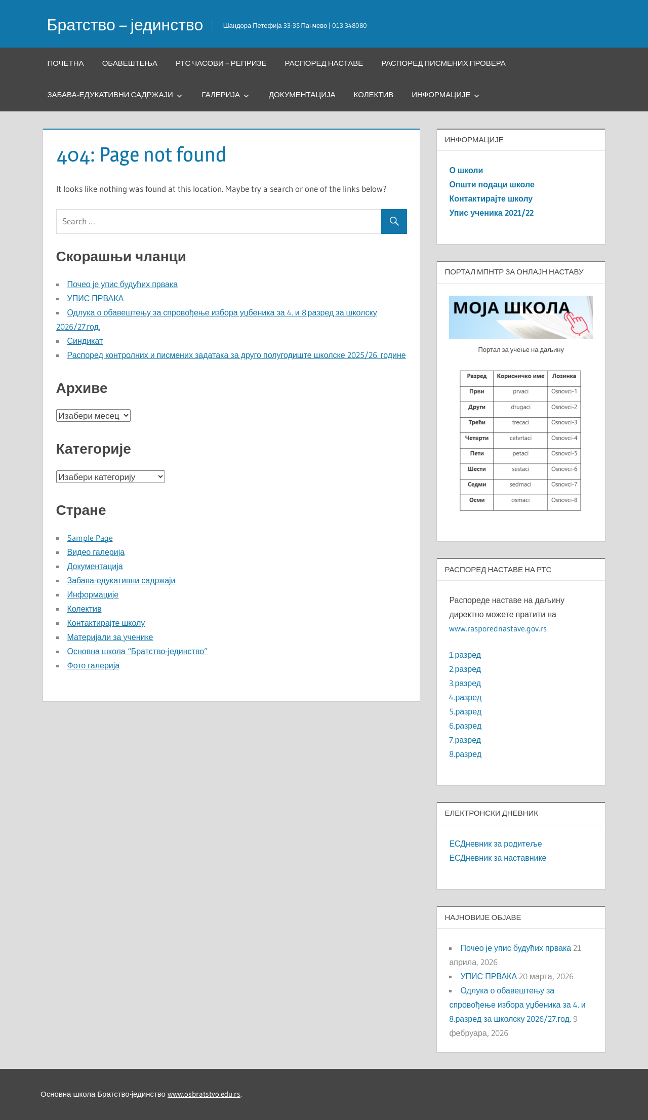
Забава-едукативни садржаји (110, 94)
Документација (302, 94)
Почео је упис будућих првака (122, 284)
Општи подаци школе (491, 184)
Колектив (374, 94)
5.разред (465, 711)
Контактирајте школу (106, 623)
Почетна (66, 63)
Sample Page (90, 538)
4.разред (465, 697)
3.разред (465, 683)
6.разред (465, 726)
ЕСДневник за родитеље (495, 843)
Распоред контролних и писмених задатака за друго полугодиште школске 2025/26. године (236, 355)
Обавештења (129, 63)
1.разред (465, 655)
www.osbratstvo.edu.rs (204, 1094)
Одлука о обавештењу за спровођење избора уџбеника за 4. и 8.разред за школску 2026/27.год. (517, 1004)
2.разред (465, 669)
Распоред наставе (324, 63)
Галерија (221, 94)
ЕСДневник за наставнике (497, 858)
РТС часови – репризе (221, 63)
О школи (466, 170)
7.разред (465, 740)
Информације (441, 94)
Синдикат (85, 341)
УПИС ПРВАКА (95, 298)
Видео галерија (96, 552)
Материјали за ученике (110, 637)
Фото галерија (93, 665)
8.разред (465, 754)
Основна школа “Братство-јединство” (137, 651)
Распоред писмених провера (443, 63)
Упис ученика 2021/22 (491, 213)
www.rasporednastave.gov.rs (498, 628)
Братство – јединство (125, 24)
